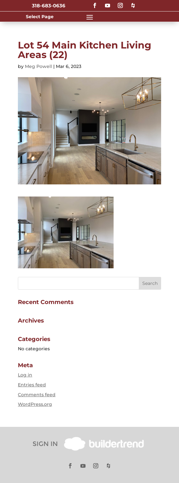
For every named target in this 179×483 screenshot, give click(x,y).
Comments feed (37, 395)
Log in (25, 375)
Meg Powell (38, 66)
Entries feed (32, 385)
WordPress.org (35, 404)
